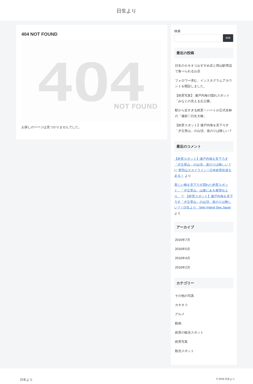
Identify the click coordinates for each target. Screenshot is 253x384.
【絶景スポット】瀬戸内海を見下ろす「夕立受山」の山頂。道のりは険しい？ (203, 128)
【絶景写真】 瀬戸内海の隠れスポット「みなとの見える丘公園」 (202, 98)
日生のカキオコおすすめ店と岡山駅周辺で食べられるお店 (203, 68)
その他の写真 (184, 295)
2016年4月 (182, 258)
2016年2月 (182, 267)
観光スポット (184, 351)
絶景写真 (181, 341)
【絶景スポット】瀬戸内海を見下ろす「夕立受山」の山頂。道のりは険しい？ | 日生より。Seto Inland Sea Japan (203, 201)
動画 (178, 323)
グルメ (179, 314)
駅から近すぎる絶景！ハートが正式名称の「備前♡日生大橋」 (203, 113)
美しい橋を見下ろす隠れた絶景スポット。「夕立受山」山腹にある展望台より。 (201, 190)
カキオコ (181, 305)
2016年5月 (182, 249)
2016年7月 (182, 240)
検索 (177, 31)
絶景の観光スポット (189, 332)
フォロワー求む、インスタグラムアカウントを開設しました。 (203, 83)
